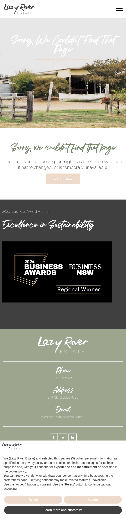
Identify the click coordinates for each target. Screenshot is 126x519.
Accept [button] (93, 499)
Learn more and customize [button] (62, 510)
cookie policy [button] (17, 471)
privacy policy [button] (34, 463)
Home (58, 68)
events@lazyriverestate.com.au (63, 417)
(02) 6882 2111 (63, 378)
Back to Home (62, 179)
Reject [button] (33, 499)
